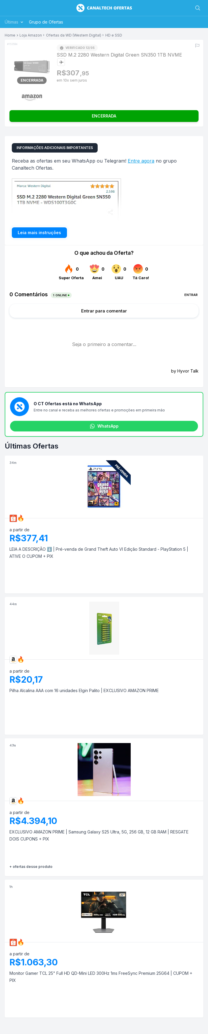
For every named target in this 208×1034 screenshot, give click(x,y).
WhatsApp (104, 426)
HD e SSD (113, 35)
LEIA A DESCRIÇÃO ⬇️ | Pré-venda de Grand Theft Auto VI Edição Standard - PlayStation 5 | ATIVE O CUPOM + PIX (98, 553)
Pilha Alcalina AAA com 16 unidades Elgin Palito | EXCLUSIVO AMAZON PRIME (84, 690)
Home (10, 35)
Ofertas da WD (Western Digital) (73, 35)
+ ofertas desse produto (31, 866)
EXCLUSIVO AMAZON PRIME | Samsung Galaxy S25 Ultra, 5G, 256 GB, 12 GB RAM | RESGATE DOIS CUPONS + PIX (99, 835)
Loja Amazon (30, 35)
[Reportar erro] (197, 45)
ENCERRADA (104, 115)
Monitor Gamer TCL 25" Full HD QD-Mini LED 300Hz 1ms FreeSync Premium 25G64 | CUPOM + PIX (100, 977)
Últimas (14, 21)
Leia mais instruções (39, 232)
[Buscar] (197, 8)
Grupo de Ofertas (46, 21)
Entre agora (141, 161)
